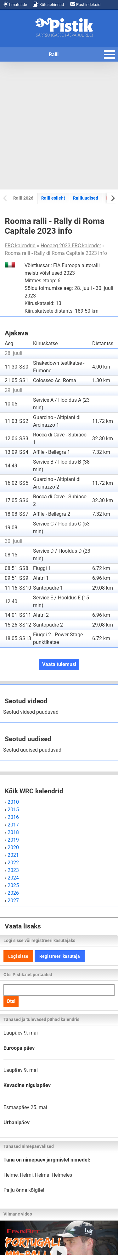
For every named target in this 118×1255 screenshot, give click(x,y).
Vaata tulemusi (59, 664)
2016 (13, 817)
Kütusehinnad (48, 4)
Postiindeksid (85, 4)
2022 (13, 863)
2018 (13, 832)
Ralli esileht (53, 198)
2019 (13, 840)
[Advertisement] (59, 125)
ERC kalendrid (20, 246)
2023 (13, 870)
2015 (13, 810)
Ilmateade (15, 4)
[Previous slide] (5, 197)
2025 (13, 885)
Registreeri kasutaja (59, 956)
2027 (13, 901)
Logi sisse (18, 956)
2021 (13, 855)
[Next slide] (112, 197)
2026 (13, 893)
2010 (13, 802)
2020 (13, 847)
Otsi (11, 1001)
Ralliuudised (85, 198)
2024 (13, 878)
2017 (13, 825)
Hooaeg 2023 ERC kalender (71, 246)
